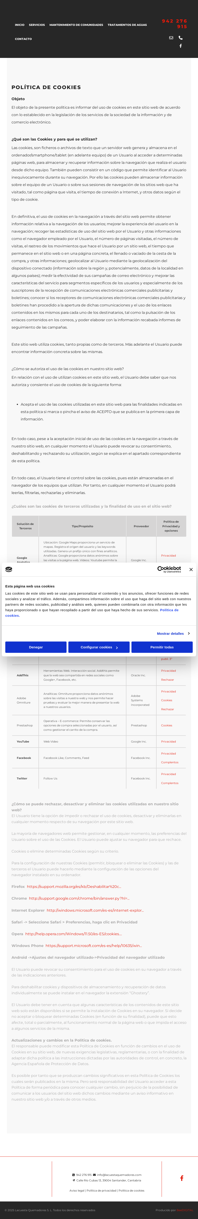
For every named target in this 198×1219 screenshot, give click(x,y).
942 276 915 (84, 1175)
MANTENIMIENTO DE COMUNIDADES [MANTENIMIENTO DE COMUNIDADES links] (76, 25)
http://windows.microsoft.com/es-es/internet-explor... (95, 910)
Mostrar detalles (170, 633)
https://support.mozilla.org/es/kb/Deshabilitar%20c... (74, 886)
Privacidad (168, 555)
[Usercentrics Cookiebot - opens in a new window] (161, 569)
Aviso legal (77, 1190)
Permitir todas (162, 647)
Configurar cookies (99, 647)
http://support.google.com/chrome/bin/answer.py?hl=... (79, 898)
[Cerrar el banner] (191, 569)
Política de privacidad (101, 1190)
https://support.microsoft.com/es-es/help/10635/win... (94, 945)
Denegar (36, 647)
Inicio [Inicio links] (19, 25)
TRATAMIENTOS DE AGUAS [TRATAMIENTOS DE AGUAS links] (127, 25)
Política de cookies (131, 1190)
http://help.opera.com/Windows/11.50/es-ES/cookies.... (73, 934)
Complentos (169, 762)
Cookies (166, 700)
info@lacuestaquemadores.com (119, 1175)
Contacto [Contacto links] (23, 39)
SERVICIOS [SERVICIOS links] (37, 25)
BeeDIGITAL (185, 1210)
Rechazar (167, 679)
